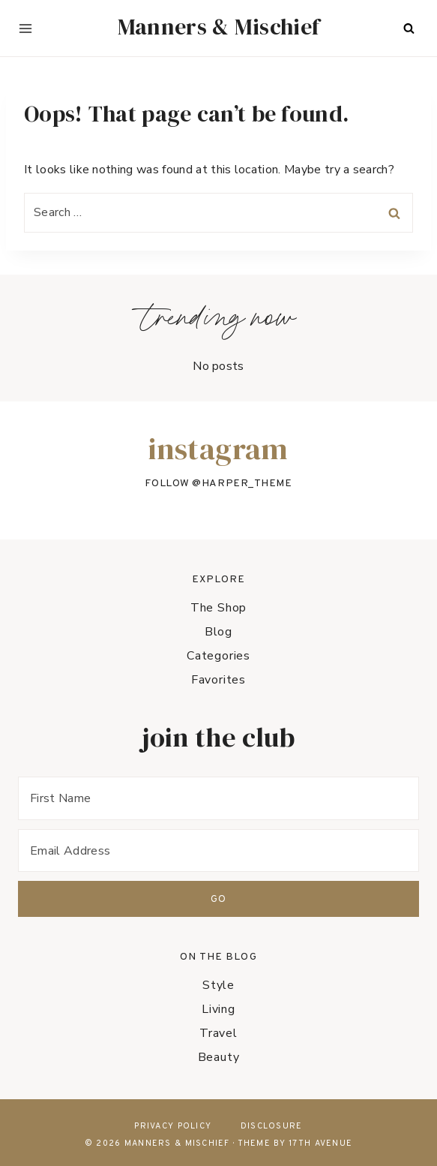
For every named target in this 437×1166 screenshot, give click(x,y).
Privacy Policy (172, 1126)
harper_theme (247, 483)
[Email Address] (218, 850)
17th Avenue (320, 1143)
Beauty (219, 1057)
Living (218, 1009)
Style (218, 985)
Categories (218, 656)
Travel (218, 1033)
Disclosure (272, 1126)
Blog (218, 632)
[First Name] (218, 798)
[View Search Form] (408, 28)
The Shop (218, 608)
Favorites (218, 680)
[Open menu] (25, 28)
